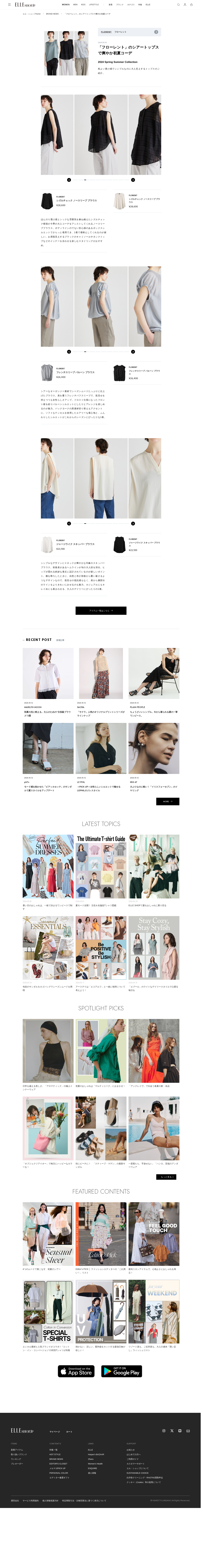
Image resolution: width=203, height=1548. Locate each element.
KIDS (83, 4)
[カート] (191, 4)
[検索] (178, 4)
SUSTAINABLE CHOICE (138, 1473)
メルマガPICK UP (58, 1468)
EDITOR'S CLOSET (58, 1464)
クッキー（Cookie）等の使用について (144, 1482)
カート (69, 1432)
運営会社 (15, 1500)
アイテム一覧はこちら (99, 610)
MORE (166, 801)
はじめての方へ (134, 1454)
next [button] (133, 180)
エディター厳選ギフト (60, 1478)
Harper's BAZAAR (96, 1454)
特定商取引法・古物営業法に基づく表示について (84, 1500)
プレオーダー (17, 1464)
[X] (172, 1431)
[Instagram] (164, 1431)
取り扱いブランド (19, 1454)
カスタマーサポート (136, 1464)
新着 (110, 5)
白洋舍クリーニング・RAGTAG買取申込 (145, 1478)
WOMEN (66, 4)
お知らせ (131, 1450)
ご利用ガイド (133, 1459)
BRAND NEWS (52, 14)
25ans (90, 1459)
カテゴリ (131, 5)
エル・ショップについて (138, 1468)
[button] (75, 180)
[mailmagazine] (188, 1431)
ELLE (148, 5)
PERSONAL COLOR (59, 1473)
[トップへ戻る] (194, 1407)
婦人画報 (92, 1473)
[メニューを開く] (9, 4)
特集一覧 (54, 1450)
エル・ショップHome (32, 14)
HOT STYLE (55, 1454)
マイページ (55, 1432)
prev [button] (69, 180)
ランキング (16, 1459)
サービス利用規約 (31, 1500)
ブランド (120, 5)
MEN (75, 4)
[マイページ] (185, 4)
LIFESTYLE (94, 4)
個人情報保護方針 (50, 1500)
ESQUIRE (92, 1468)
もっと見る (166, 1177)
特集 (140, 5)
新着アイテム (17, 1450)
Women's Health (95, 1464)
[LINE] (180, 1431)
